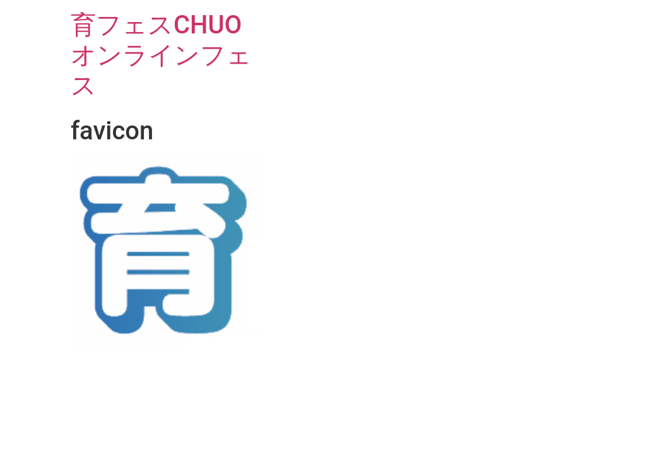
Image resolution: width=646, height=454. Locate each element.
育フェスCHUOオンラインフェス (161, 55)
